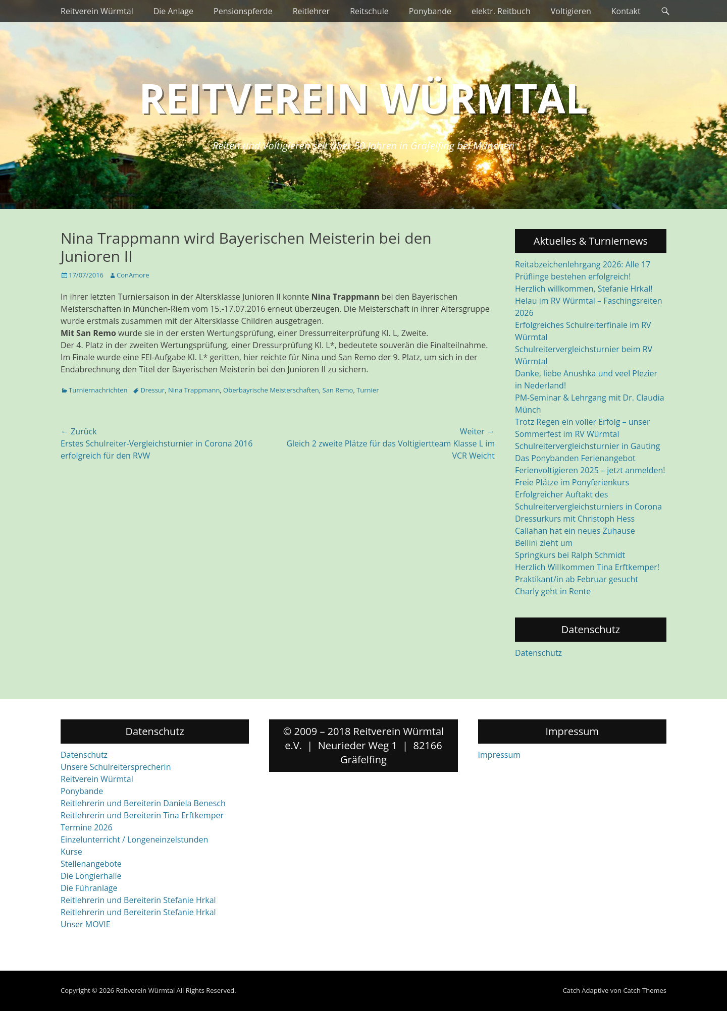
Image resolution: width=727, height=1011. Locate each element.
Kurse (71, 851)
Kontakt (626, 11)
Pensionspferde (243, 11)
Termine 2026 (87, 827)
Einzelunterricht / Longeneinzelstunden (134, 839)
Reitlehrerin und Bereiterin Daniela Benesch (143, 803)
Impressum (499, 754)
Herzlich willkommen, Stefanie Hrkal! (583, 288)
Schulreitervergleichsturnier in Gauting (587, 446)
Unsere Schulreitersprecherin (116, 766)
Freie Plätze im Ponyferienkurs (572, 482)
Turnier (367, 390)
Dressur (152, 390)
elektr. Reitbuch (501, 11)
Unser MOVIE (86, 924)
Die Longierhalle (91, 875)
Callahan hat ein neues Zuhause (575, 530)
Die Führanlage (89, 887)
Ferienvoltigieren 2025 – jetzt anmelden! (590, 470)
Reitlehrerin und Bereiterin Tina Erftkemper (142, 815)
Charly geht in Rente (553, 591)
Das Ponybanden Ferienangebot (575, 458)
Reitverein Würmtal (97, 11)
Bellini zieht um (544, 542)
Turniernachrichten (98, 390)
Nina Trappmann (194, 390)
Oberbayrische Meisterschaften (271, 390)
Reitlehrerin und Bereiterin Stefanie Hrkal (138, 900)
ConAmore (133, 274)
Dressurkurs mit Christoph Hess (575, 518)
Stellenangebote (91, 863)
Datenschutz (538, 652)
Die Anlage (173, 11)
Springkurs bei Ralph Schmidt (570, 554)
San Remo (338, 390)
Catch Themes (644, 990)
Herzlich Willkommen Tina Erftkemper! (587, 567)
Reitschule (369, 11)
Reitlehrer (311, 11)
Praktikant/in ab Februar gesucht (576, 579)
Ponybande (430, 11)
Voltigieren (571, 11)
